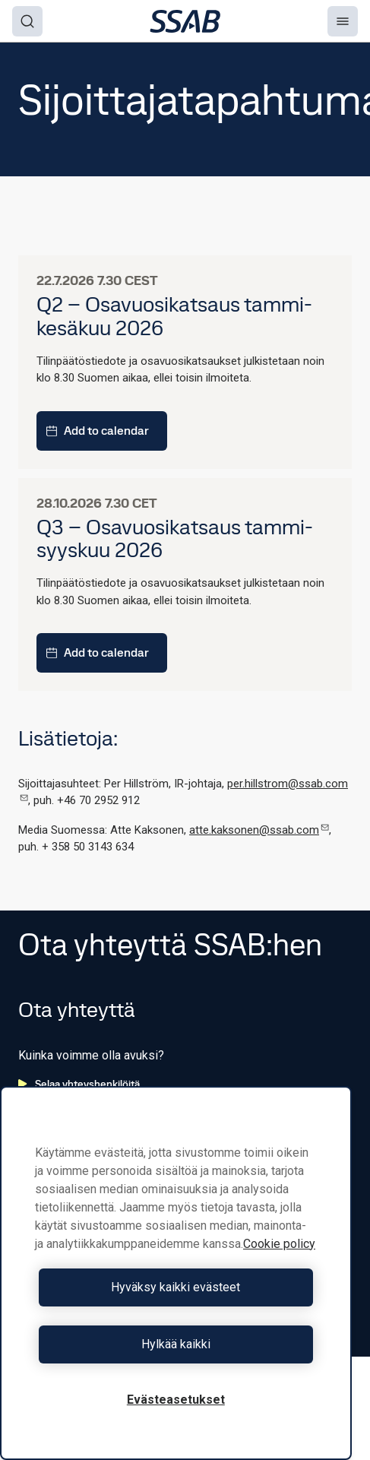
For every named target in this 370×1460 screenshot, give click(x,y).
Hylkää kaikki (175, 1344)
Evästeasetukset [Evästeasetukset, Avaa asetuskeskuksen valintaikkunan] (176, 1399)
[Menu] (342, 21)
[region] (176, 1273)
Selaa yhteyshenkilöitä (79, 1084)
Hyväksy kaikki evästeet (175, 1287)
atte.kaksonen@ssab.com (259, 830)
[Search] (27, 21)
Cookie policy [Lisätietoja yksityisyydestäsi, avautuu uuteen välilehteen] (279, 1244)
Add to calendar (97, 431)
